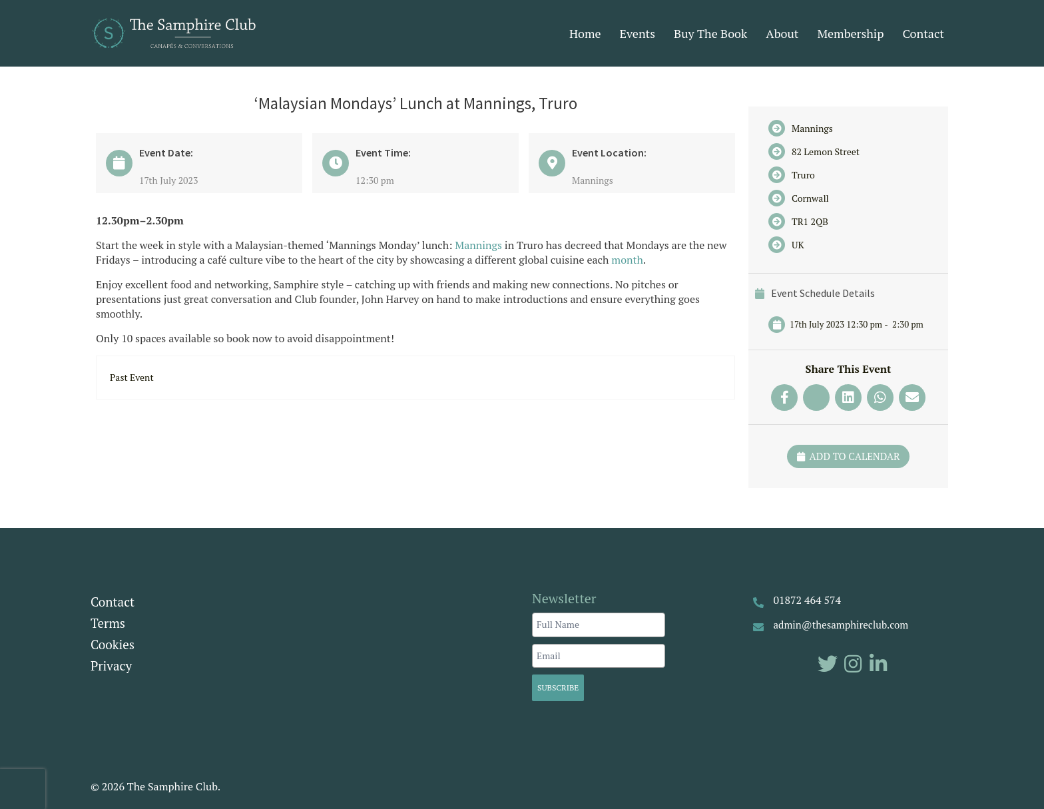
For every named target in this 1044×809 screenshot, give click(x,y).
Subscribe (558, 687)
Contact (923, 33)
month (627, 259)
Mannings (478, 245)
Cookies (112, 644)
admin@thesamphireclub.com (841, 624)
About (782, 33)
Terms (108, 623)
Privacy (111, 665)
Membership (850, 33)
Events (638, 33)
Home (585, 33)
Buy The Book (710, 33)
